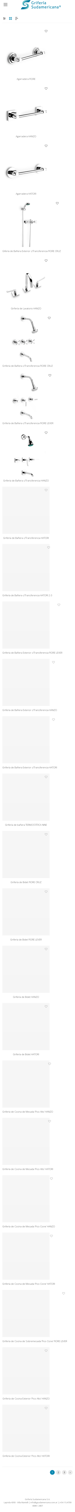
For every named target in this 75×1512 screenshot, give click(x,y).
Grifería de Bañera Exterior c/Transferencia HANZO (29, 710)
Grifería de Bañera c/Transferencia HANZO (26, 480)
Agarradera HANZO (26, 136)
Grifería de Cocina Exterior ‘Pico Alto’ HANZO (26, 1398)
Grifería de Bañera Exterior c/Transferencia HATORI (29, 767)
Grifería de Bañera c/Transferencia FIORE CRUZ (27, 365)
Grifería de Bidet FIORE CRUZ (26, 882)
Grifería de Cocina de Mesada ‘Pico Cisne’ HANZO (28, 1226)
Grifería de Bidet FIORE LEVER (26, 939)
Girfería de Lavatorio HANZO (26, 308)
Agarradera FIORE (26, 78)
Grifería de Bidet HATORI (26, 1054)
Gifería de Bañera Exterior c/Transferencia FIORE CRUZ (31, 251)
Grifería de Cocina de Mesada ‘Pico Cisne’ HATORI (28, 1283)
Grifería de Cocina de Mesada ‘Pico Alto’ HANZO (27, 1111)
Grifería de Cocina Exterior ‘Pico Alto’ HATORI (26, 1455)
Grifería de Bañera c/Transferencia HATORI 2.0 (27, 595)
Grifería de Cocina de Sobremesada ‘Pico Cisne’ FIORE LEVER (34, 1341)
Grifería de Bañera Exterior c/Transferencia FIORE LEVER (32, 652)
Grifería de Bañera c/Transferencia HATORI (26, 537)
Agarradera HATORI (26, 193)
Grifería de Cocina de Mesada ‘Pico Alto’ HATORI (27, 1169)
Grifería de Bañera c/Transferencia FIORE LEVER (27, 423)
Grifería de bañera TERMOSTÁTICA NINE (26, 824)
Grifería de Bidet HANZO (26, 996)
